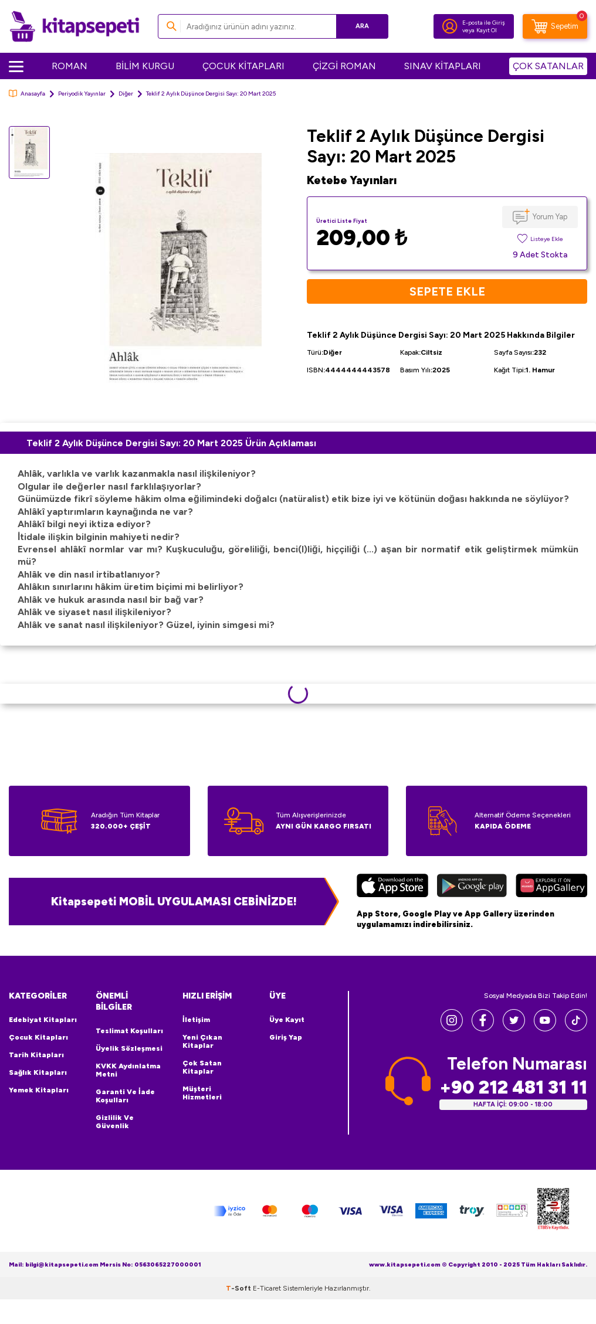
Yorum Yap (550, 216)
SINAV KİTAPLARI (442, 66)
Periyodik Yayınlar (82, 93)
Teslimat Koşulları (129, 1031)
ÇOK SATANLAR (548, 66)
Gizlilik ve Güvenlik (115, 1121)
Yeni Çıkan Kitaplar (202, 1041)
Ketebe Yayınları (352, 180)
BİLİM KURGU (145, 66)
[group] (178, 270)
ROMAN (69, 66)
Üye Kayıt (286, 1020)
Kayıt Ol (486, 30)
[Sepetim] (554, 26)
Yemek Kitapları (39, 1090)
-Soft (239, 1288)
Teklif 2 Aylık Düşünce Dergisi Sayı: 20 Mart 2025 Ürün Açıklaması (171, 443)
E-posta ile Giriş (483, 22)
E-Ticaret (267, 1288)
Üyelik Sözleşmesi (129, 1048)
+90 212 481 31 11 (513, 1087)
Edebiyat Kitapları (43, 1020)
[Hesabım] (450, 26)
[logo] (74, 26)
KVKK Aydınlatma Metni (128, 1070)
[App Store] (392, 887)
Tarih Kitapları (36, 1055)
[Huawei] (551, 887)
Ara (362, 26)
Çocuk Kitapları (38, 1037)
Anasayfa (27, 93)
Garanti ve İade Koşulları (125, 1096)
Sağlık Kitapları (38, 1072)
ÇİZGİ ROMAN (344, 66)
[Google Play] (472, 887)
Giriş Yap (285, 1037)
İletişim (196, 1020)
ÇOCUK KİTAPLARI (243, 66)
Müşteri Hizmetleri (202, 1093)
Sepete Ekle (447, 291)
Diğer (125, 93)
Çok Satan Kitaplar (202, 1067)
